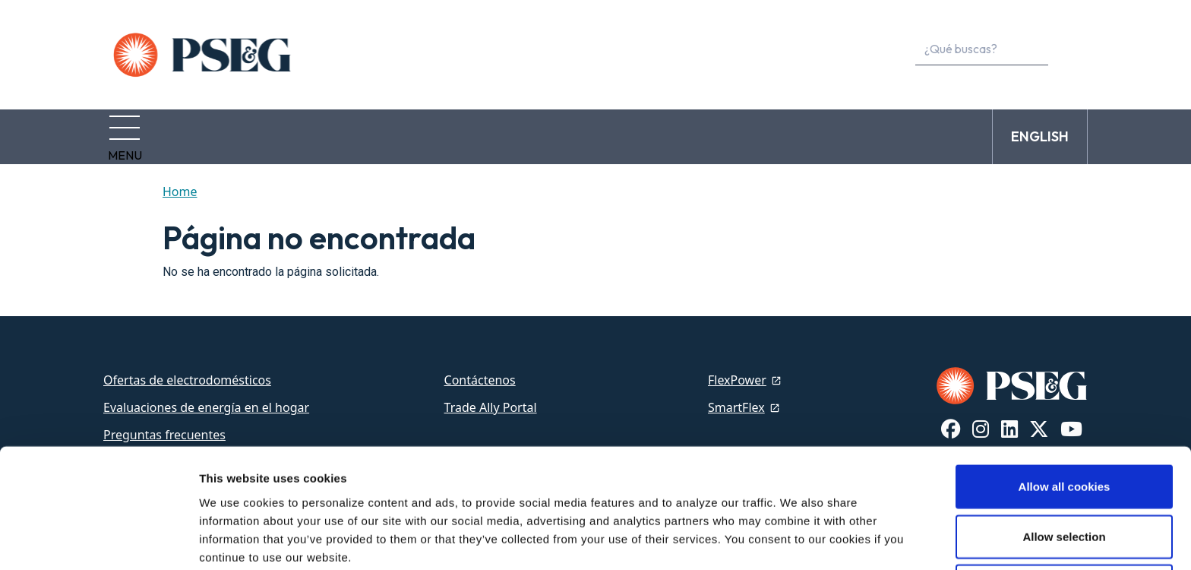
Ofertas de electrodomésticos (187, 371)
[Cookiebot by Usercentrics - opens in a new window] (98, 540)
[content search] (1069, 49)
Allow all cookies (1064, 420)
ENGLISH (1040, 132)
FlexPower (737, 371)
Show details (797, 540)
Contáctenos (480, 371)
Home (180, 182)
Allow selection (1063, 470)
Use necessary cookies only (1064, 520)
